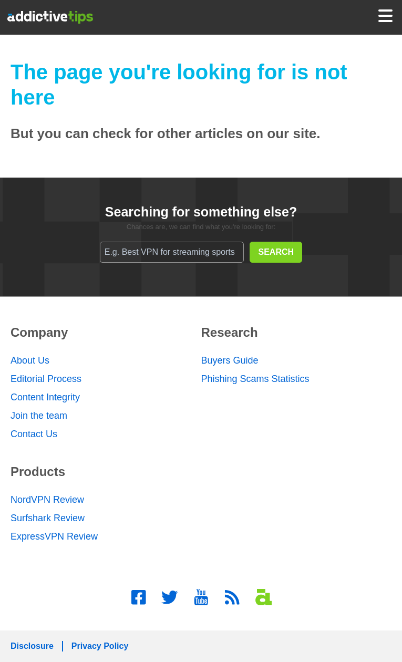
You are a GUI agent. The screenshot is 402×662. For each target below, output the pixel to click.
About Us (30, 360)
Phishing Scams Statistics (255, 379)
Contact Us (34, 434)
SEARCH (276, 251)
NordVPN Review (47, 499)
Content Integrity (45, 397)
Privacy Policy (100, 646)
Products (38, 471)
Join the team (39, 415)
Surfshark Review (48, 518)
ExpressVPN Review (54, 536)
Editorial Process (46, 379)
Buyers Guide (230, 360)
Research (229, 332)
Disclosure (32, 646)
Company (39, 332)
